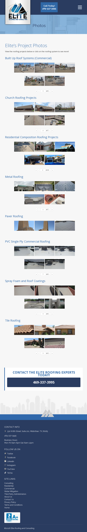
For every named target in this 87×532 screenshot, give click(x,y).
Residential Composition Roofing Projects (31, 137)
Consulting (8, 483)
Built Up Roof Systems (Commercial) (28, 58)
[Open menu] (80, 7)
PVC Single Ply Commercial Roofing (27, 241)
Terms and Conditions (13, 505)
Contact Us (9, 499)
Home (7, 508)
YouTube (11, 469)
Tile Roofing (12, 320)
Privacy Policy (10, 502)
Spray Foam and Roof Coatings (25, 281)
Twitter (10, 454)
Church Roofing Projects (20, 98)
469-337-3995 (10, 436)
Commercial (9, 489)
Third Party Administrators (15, 494)
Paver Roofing (14, 216)
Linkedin (10, 461)
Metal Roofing (14, 177)
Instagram (11, 465)
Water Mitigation (11, 491)
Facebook (11, 457)
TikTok (10, 473)
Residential (8, 486)
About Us (8, 497)
